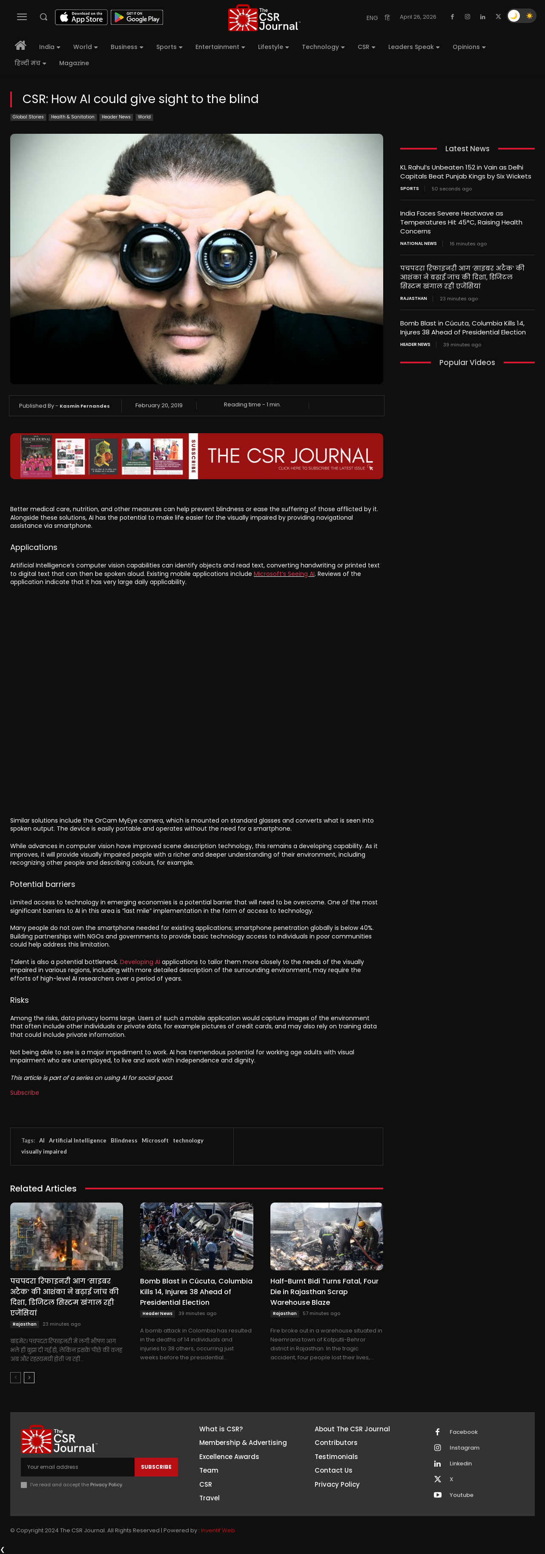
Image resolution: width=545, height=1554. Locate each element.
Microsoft (155, 1140)
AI (42, 1140)
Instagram (464, 1448)
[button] (43, 16)
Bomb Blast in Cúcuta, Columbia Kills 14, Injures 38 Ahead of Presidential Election (196, 1291)
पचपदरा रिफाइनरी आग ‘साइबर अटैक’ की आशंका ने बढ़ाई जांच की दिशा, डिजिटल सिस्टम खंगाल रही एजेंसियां (64, 1297)
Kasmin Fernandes (85, 406)
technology (188, 1140)
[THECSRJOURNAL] (264, 17)
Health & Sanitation (73, 117)
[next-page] (29, 1377)
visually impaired (44, 1151)
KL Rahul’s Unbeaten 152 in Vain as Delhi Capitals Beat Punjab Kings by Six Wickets (465, 172)
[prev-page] (15, 1377)
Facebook (464, 1432)
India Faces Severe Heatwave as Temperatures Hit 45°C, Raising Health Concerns (461, 222)
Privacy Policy (106, 1484)
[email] (78, 1467)
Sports (409, 189)
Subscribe (24, 1092)
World (144, 117)
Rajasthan (25, 1324)
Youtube (461, 1495)
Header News (116, 117)
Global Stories (28, 117)
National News (418, 244)
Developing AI (140, 962)
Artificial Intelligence (77, 1140)
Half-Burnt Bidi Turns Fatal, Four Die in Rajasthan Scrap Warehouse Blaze (324, 1291)
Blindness (124, 1140)
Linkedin (461, 1464)
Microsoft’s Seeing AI (284, 574)
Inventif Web (218, 1530)
